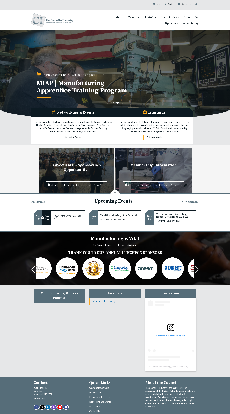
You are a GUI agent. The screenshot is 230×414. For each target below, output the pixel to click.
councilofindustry (179, 366)
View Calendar (190, 201)
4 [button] (123, 103)
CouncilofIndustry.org (99, 387)
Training (150, 17)
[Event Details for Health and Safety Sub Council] (119, 215)
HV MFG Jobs (95, 392)
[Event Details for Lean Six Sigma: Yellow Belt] (68, 217)
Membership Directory (99, 397)
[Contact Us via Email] (66, 407)
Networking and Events (100, 401)
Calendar (134, 17)
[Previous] (33, 270)
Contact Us (94, 411)
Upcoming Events (73, 137)
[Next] (197, 270)
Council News (169, 17)
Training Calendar (154, 137)
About (119, 17)
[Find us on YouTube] (59, 407)
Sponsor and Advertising (182, 23)
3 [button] (117, 103)
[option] (115, 78)
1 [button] (107, 103)
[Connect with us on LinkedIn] (48, 407)
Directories (191, 17)
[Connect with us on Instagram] (54, 407)
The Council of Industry (158, 366)
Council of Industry (104, 301)
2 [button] (112, 103)
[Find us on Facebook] (36, 407)
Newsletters (95, 406)
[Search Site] (196, 4)
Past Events (38, 201)
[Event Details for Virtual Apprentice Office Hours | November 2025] (175, 215)
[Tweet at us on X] (42, 407)
